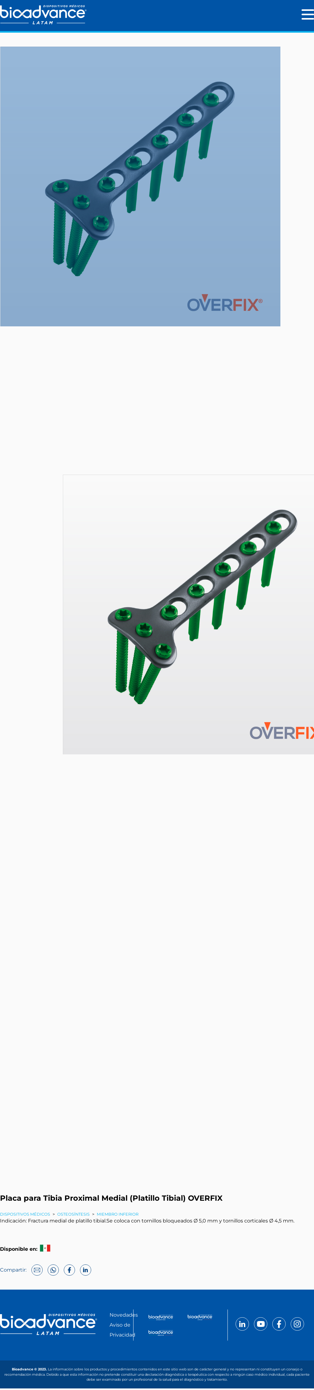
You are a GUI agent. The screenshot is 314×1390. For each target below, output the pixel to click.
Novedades (124, 1316)
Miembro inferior (117, 1215)
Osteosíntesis (73, 1215)
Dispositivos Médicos (25, 1215)
